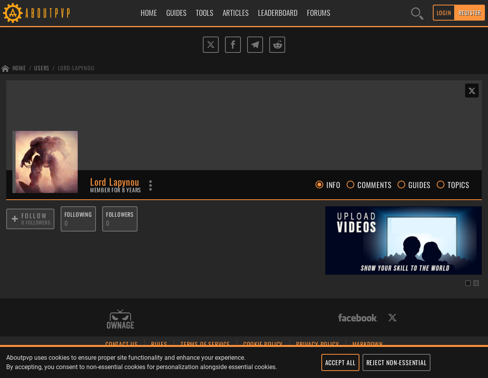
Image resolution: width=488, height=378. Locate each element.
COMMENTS (369, 184)
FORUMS (318, 12)
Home (19, 68)
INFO (327, 184)
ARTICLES (236, 12)
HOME (149, 12)
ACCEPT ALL (340, 362)
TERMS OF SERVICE (205, 344)
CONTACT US (121, 344)
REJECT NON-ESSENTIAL (396, 362)
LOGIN (444, 13)
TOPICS (453, 184)
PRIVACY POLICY (317, 344)
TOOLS (204, 12)
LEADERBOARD (278, 12)
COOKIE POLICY (263, 344)
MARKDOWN (367, 344)
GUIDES (176, 12)
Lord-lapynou (76, 68)
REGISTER (470, 13)
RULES (159, 344)
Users (41, 68)
